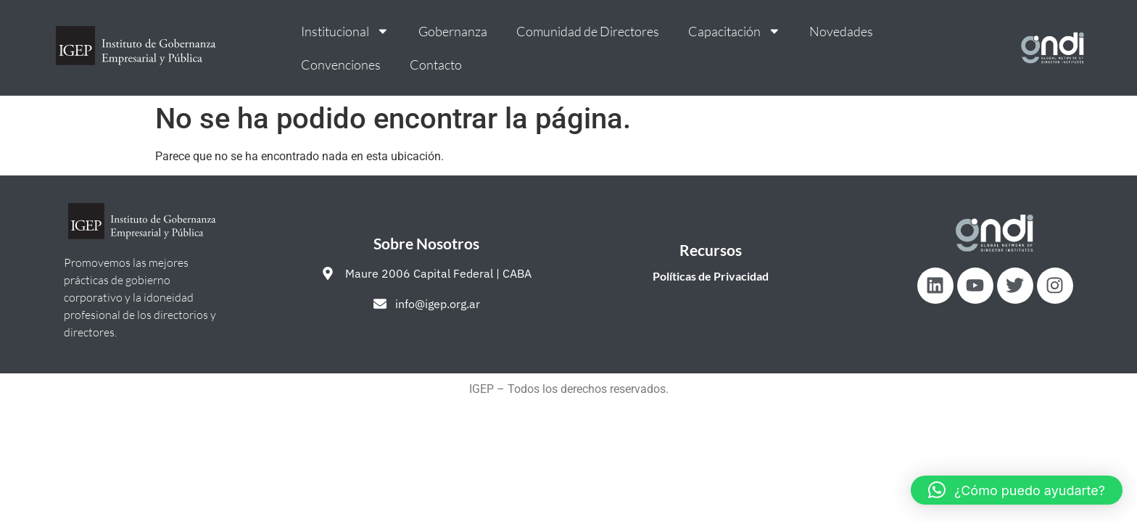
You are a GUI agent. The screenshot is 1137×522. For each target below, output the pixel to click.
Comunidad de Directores (587, 31)
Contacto (436, 64)
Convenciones (341, 64)
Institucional (345, 31)
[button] (1016, 490)
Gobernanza (452, 31)
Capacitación (734, 31)
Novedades (841, 31)
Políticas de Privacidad (711, 276)
